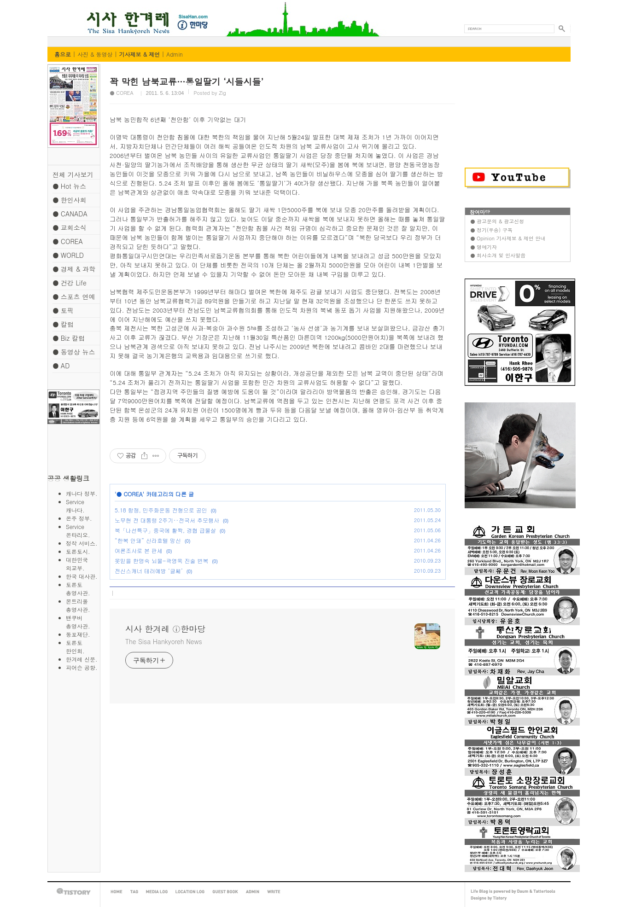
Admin (174, 54)
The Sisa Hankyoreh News (163, 641)
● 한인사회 (69, 199)
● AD (61, 365)
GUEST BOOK (225, 892)
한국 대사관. (82, 576)
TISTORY (73, 891)
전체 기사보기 (72, 174)
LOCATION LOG (189, 892)
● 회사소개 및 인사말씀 (497, 255)
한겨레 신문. (82, 659)
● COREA (67, 241)
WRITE (273, 892)
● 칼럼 (63, 324)
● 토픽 (63, 310)
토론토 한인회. (82, 647)
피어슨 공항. (82, 667)
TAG (134, 892)
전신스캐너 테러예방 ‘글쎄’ (149, 571)
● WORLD (68, 255)
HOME (116, 892)
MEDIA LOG (157, 892)
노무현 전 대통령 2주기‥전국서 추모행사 (167, 520)
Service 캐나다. (83, 506)
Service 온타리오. (83, 531)
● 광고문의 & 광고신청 (497, 221)
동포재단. (78, 634)
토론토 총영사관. (82, 589)
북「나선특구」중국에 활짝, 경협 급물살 (165, 530)
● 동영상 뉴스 (73, 351)
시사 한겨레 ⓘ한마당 (64, 13)
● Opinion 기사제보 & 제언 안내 (507, 238)
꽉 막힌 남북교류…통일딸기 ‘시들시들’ (186, 81)
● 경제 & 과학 (73, 268)
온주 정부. (79, 518)
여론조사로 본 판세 (139, 550)
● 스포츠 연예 (73, 296)
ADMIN (252, 892)
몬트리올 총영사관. (82, 605)
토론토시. (78, 551)
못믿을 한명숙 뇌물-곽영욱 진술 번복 (161, 560)
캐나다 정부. (82, 493)
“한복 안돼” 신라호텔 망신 (148, 540)
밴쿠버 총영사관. (82, 622)
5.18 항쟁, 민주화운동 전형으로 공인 (161, 510)
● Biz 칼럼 (68, 338)
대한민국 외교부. (82, 564)
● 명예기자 (483, 247)
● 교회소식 (69, 227)
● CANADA (69, 213)
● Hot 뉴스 (69, 186)
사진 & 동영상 (95, 54)
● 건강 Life (69, 282)
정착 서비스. (82, 543)
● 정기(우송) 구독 (491, 230)
